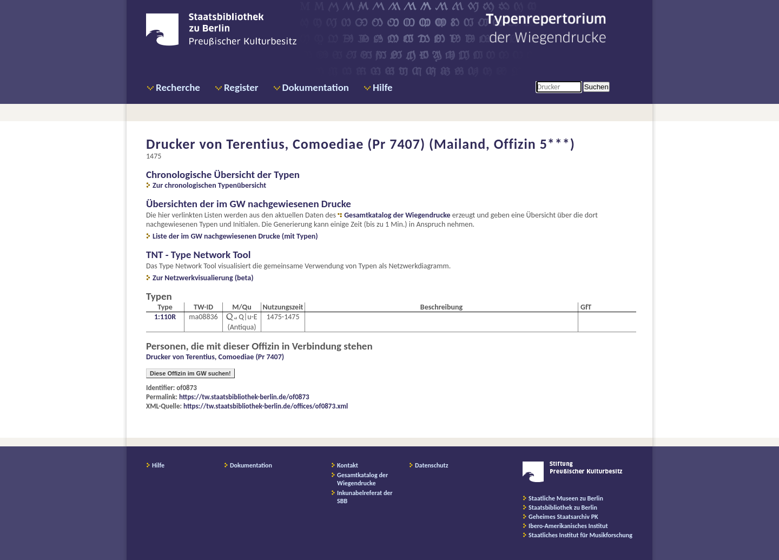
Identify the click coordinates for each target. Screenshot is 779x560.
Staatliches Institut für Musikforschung (580, 535)
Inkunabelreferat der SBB (365, 497)
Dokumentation (315, 87)
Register (241, 87)
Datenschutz (431, 465)
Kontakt (347, 465)
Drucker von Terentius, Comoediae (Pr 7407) (215, 356)
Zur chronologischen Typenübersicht (209, 185)
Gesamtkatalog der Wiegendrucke (397, 215)
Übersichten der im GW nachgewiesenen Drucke (248, 203)
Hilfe (383, 87)
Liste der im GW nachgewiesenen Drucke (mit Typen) (235, 236)
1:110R (165, 316)
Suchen (596, 87)
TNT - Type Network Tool (198, 254)
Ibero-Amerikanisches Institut (568, 526)
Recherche (178, 87)
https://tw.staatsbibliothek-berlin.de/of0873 (244, 397)
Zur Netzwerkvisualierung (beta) (203, 277)
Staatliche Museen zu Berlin (566, 498)
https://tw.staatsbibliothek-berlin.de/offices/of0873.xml (265, 406)
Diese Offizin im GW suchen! (190, 373)
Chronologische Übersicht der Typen (223, 174)
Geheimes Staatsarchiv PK (563, 517)
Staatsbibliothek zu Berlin (563, 507)
